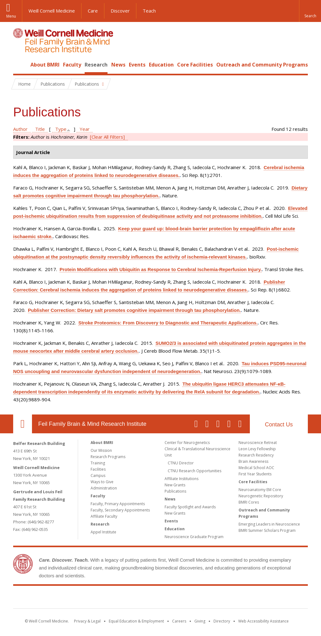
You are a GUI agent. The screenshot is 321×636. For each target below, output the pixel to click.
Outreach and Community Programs (262, 64)
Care (93, 11)
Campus (98, 475)
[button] (310, 11)
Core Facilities (195, 64)
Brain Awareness (253, 461)
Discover (120, 11)
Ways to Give (102, 481)
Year (85, 129)
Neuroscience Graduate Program (194, 536)
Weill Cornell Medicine (52, 11)
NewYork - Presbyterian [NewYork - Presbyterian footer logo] (213, 598)
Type (60, 129)
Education (161, 64)
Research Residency (256, 455)
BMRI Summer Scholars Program (267, 530)
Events (137, 64)
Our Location (22, 423)
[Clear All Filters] (107, 137)
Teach (149, 11)
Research (96, 64)
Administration (104, 488)
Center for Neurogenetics (187, 442)
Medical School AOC (256, 467)
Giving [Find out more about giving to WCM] (199, 621)
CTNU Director (181, 463)
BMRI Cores (249, 502)
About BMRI (45, 64)
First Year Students (255, 474)
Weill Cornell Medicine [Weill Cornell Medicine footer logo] (115, 598)
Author (20, 129)
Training (98, 463)
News (118, 64)
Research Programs (108, 456)
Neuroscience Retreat (258, 442)
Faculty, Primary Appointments (118, 503)
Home (20, 64)
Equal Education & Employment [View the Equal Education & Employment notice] (136, 621)
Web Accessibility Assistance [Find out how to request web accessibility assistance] (263, 621)
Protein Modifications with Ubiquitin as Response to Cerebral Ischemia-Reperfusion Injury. (161, 269)
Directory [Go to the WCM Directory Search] (221, 621)
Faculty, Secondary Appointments (120, 510)
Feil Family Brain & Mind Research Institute (92, 424)
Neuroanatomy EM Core (260, 489)
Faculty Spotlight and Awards (190, 507)
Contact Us (279, 424)
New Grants (175, 485)
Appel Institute (103, 532)
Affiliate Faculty (104, 516)
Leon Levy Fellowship (257, 449)
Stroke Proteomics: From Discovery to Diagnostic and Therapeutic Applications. (168, 322)
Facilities (98, 469)
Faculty (72, 64)
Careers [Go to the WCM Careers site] (179, 621)
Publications (175, 491)
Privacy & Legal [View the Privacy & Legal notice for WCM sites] (87, 621)
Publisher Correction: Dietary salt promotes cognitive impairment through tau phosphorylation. (134, 310)
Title (40, 129)
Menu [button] (11, 16)
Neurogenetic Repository (261, 496)
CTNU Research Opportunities (194, 470)
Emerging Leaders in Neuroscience (269, 524)
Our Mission (101, 450)
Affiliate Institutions (181, 478)
